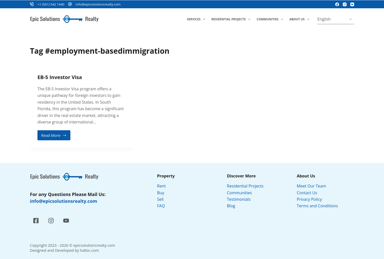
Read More (54, 136)
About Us (300, 19)
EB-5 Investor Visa (59, 77)
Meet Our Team (311, 186)
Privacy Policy (310, 199)
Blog (231, 206)
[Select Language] (335, 19)
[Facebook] (337, 4)
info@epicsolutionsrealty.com (98, 4)
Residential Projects (231, 19)
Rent (161, 186)
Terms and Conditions (318, 206)
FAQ (161, 206)
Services (197, 19)
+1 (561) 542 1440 (50, 4)
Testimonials (239, 199)
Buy (160, 193)
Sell (160, 199)
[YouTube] (352, 4)
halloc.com (89, 250)
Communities (271, 19)
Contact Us (307, 193)
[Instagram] (345, 4)
